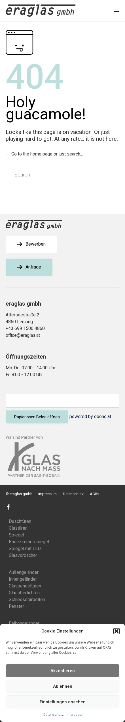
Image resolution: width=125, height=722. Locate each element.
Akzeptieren (62, 670)
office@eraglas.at (23, 335)
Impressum (75, 715)
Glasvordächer (23, 555)
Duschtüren (20, 521)
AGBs (94, 494)
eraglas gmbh (21, 494)
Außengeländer (24, 572)
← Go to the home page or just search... (44, 154)
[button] (116, 631)
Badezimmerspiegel (29, 541)
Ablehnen (62, 686)
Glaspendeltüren (25, 586)
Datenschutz (53, 715)
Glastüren (18, 528)
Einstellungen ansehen (63, 701)
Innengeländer (23, 579)
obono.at (102, 416)
